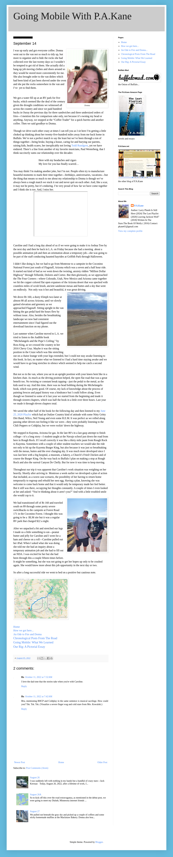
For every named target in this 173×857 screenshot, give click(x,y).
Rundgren (83, 145)
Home (16, 626)
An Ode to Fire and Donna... (134, 50)
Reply (24, 686)
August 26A (35, 794)
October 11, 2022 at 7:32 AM (38, 677)
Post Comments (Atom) (37, 768)
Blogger (99, 842)
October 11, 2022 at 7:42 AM (38, 696)
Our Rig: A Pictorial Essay (29, 646)
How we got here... (23, 630)
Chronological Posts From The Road (35, 638)
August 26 (35, 777)
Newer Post (19, 762)
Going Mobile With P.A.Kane (72, 16)
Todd (74, 145)
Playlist (27, 414)
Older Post (102, 762)
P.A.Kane (139, 205)
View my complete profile (130, 231)
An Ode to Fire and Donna (27, 634)
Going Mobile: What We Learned (33, 642)
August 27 (35, 811)
